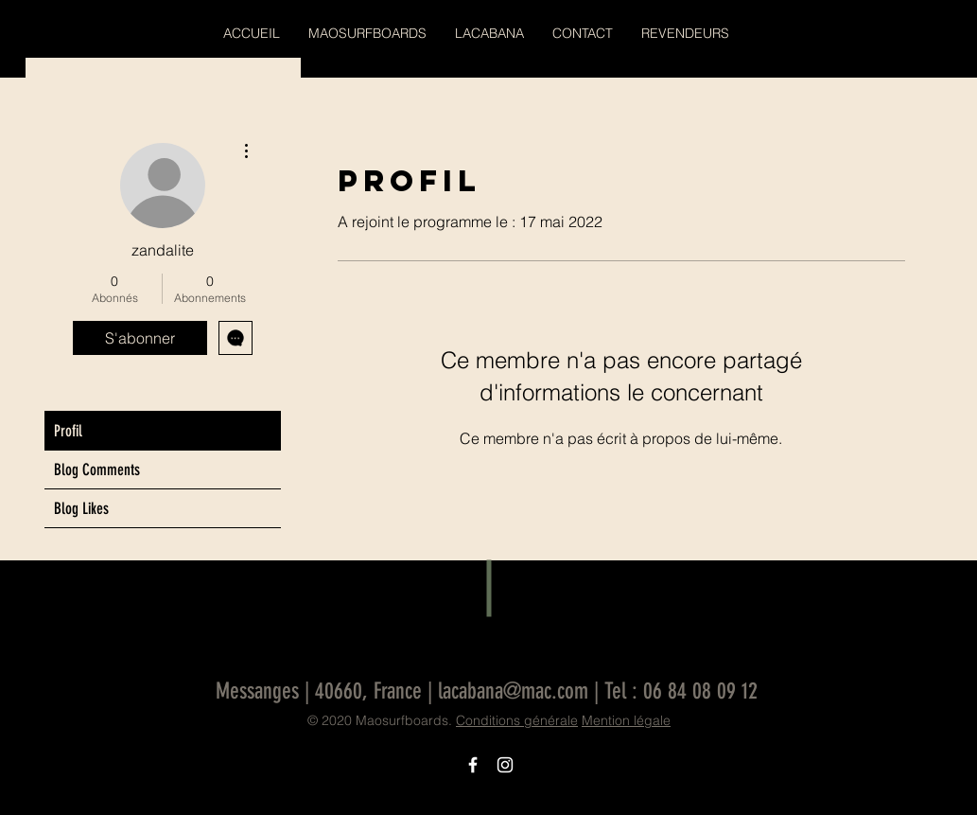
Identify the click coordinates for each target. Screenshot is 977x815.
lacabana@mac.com (513, 691)
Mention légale (626, 720)
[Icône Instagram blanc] (505, 764)
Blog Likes (81, 508)
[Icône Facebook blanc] (472, 764)
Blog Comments (97, 469)
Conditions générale (517, 720)
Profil (68, 430)
